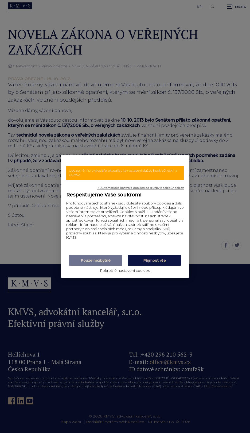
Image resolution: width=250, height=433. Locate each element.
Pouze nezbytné (96, 260)
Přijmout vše (154, 260)
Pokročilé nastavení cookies (125, 270)
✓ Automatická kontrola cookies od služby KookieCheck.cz (140, 188)
